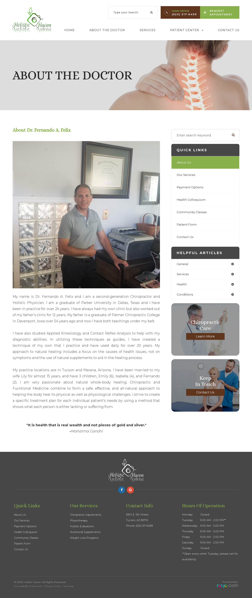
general (183, 264)
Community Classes (192, 212)
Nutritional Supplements (85, 532)
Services (148, 30)
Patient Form (187, 224)
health (182, 285)
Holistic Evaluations (82, 526)
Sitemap (68, 586)
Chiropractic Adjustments (86, 514)
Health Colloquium (191, 200)
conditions (185, 295)
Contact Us (228, 30)
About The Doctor (107, 30)
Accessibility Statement (28, 586)
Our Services (187, 175)
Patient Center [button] (186, 30)
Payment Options (191, 187)
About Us (184, 162)
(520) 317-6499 (184, 14)
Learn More (205, 337)
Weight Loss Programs (84, 537)
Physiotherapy (79, 520)
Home (69, 30)
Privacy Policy (52, 586)
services (183, 274)
